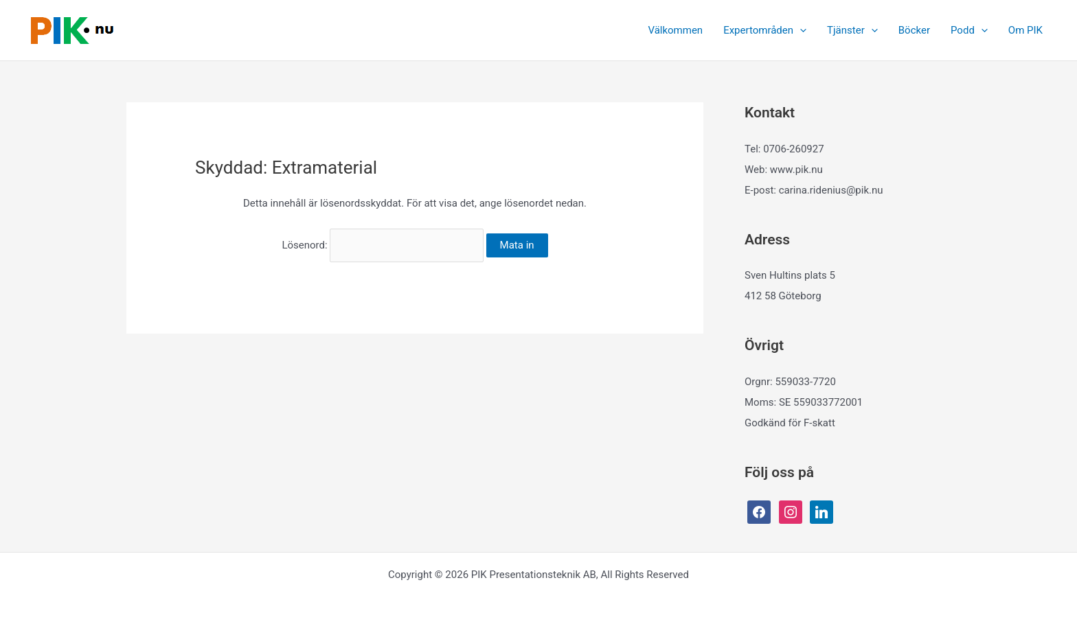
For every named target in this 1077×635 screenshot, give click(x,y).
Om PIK (1025, 30)
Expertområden (764, 30)
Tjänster (852, 30)
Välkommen (675, 30)
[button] (799, 30)
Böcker (914, 30)
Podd (969, 30)
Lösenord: (382, 245)
